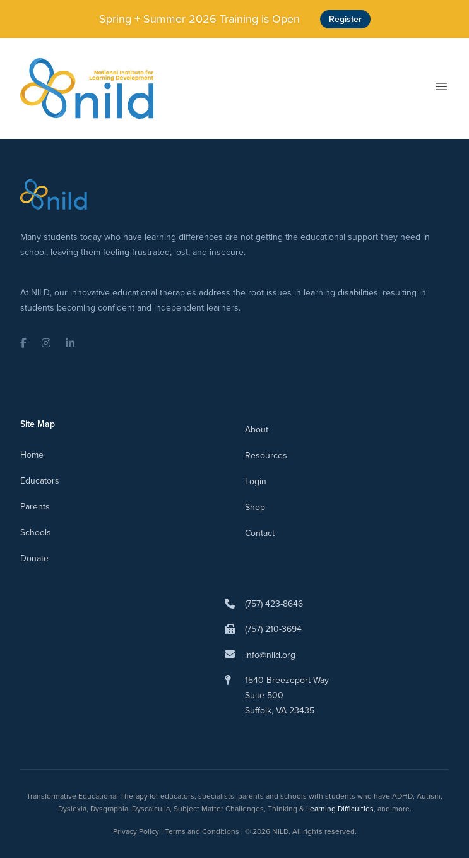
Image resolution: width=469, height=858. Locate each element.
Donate (34, 558)
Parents (35, 506)
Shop (255, 507)
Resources (266, 455)
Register (345, 19)
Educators (39, 480)
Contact (260, 533)
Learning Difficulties (340, 808)
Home (32, 455)
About (256, 429)
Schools (35, 532)
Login (255, 481)
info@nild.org (270, 655)
